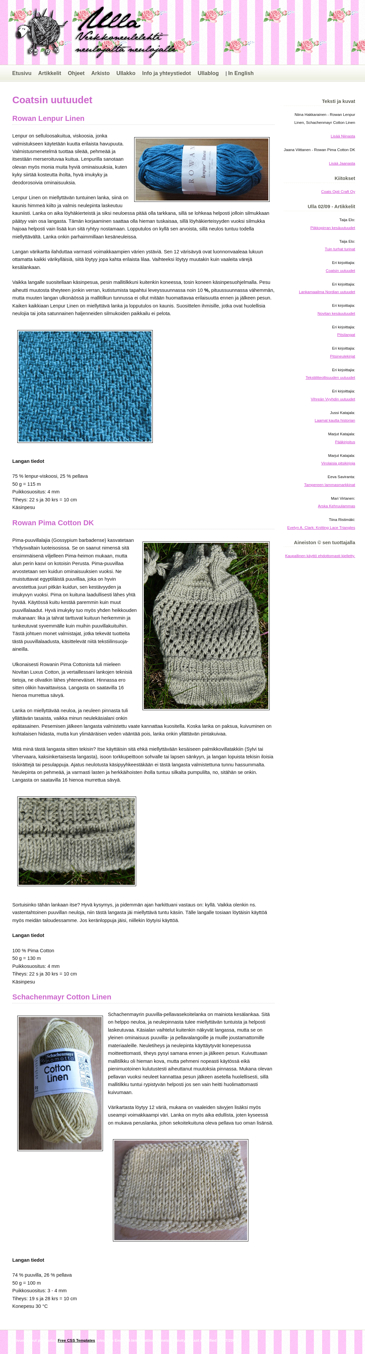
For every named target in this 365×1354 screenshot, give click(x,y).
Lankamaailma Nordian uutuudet (327, 292)
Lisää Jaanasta (342, 163)
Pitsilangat (346, 334)
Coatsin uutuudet (340, 270)
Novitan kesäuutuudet (336, 313)
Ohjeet (76, 73)
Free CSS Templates (76, 1340)
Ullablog (208, 73)
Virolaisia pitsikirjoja (338, 463)
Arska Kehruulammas (336, 506)
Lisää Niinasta (343, 136)
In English (241, 73)
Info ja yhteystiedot (166, 73)
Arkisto (100, 73)
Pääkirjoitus (345, 442)
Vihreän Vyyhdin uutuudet (333, 399)
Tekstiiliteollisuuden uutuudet (330, 377)
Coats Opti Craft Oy (338, 191)
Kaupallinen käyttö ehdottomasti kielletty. (320, 555)
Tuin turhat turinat (340, 249)
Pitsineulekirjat (342, 356)
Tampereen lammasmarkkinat (329, 484)
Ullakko (125, 73)
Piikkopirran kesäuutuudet (332, 227)
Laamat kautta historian (335, 420)
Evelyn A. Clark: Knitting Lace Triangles (321, 527)
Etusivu (22, 73)
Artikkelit (49, 73)
